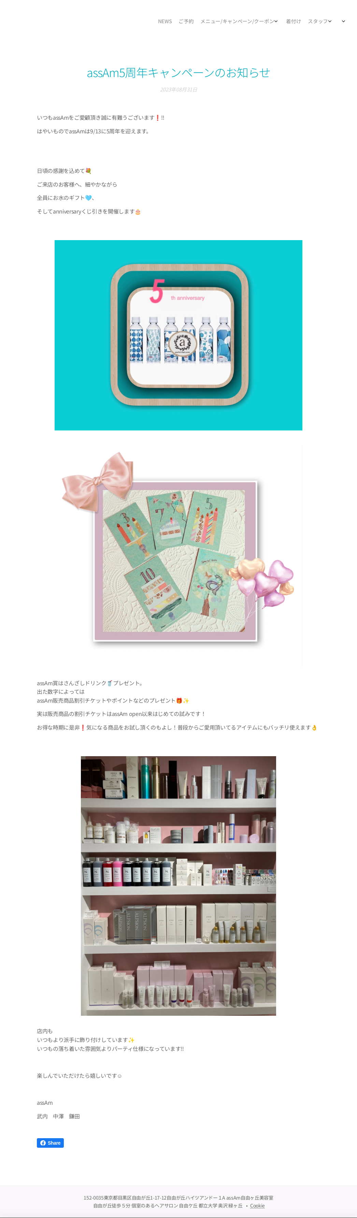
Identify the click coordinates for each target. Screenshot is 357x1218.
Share (50, 1143)
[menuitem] (281, 22)
